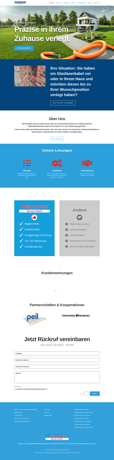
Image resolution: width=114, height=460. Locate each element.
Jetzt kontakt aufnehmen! (62, 103)
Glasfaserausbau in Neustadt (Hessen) (83, 427)
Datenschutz (47, 409)
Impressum (97, 2)
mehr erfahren (57, 139)
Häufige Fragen (82, 2)
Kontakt (90, 2)
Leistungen (66, 2)
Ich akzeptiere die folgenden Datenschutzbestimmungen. (30, 389)
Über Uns (58, 2)
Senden (95, 393)
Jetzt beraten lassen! (23, 48)
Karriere (73, 2)
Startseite (51, 2)
